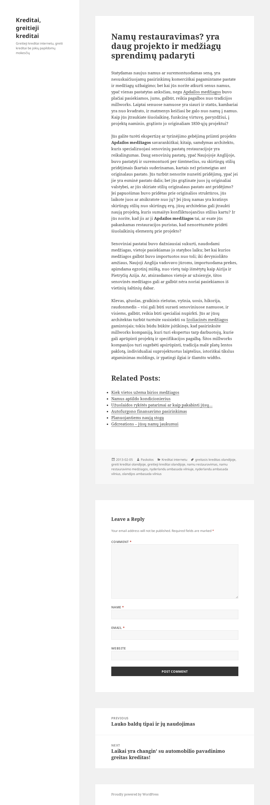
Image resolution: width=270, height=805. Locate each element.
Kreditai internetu (174, 459)
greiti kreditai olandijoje (128, 464)
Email (118, 627)
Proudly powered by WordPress (134, 794)
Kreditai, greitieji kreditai (28, 28)
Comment (121, 542)
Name (117, 607)
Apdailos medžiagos (202, 91)
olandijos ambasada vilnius (142, 474)
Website (118, 648)
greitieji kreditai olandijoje (166, 464)
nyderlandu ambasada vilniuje (172, 469)
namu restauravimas (202, 464)
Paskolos (147, 459)
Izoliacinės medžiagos (207, 319)
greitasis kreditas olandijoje (215, 459)
